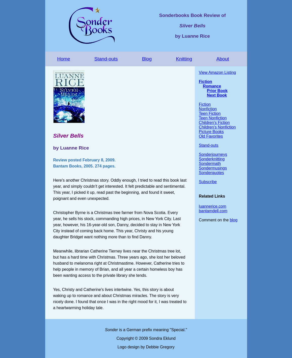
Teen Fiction (210, 113)
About (222, 58)
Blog (147, 58)
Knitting (184, 58)
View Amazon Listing (217, 72)
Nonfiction (208, 109)
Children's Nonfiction (217, 127)
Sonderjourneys (213, 154)
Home (63, 58)
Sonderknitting (212, 159)
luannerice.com (212, 206)
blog (233, 220)
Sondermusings (213, 168)
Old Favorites (211, 136)
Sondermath (210, 163)
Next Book (217, 95)
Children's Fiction (214, 122)
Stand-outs (106, 58)
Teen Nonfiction (213, 118)
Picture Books (211, 132)
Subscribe (208, 182)
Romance (212, 86)
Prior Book (217, 91)
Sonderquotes (211, 173)
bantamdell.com (213, 211)
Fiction (205, 81)
